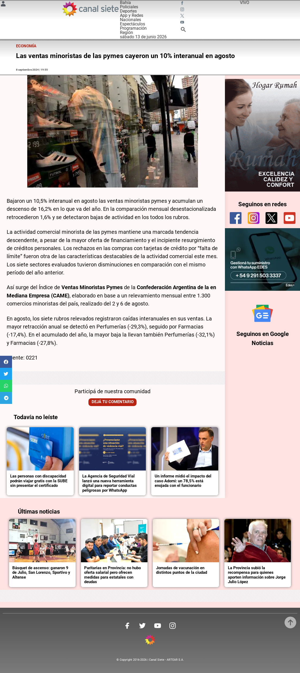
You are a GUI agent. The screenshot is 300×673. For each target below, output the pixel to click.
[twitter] (271, 218)
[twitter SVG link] (182, 16)
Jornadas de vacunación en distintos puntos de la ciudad (181, 570)
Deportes (128, 11)
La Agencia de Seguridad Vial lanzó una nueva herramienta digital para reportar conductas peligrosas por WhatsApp (109, 483)
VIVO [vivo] (244, 2)
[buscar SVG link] (183, 30)
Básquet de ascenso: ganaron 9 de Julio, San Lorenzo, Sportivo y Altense (41, 572)
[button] (6, 362)
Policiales (129, 6)
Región (126, 32)
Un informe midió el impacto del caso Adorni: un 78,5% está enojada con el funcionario (183, 481)
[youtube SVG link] (182, 23)
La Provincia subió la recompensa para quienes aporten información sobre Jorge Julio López (257, 574)
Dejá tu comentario (113, 401)
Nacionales (130, 19)
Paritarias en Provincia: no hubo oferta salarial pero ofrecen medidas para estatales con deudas (112, 574)
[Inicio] (90, 9)
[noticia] (40, 449)
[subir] (290, 622)
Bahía (125, 2)
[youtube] (289, 218)
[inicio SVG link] (150, 640)
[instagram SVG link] (182, 10)
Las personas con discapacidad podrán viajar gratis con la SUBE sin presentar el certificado (38, 481)
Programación (133, 28)
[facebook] (235, 218)
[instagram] (253, 218)
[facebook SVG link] (182, 4)
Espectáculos (132, 23)
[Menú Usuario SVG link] (3, 5)
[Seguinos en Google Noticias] (262, 313)
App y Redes (131, 15)
